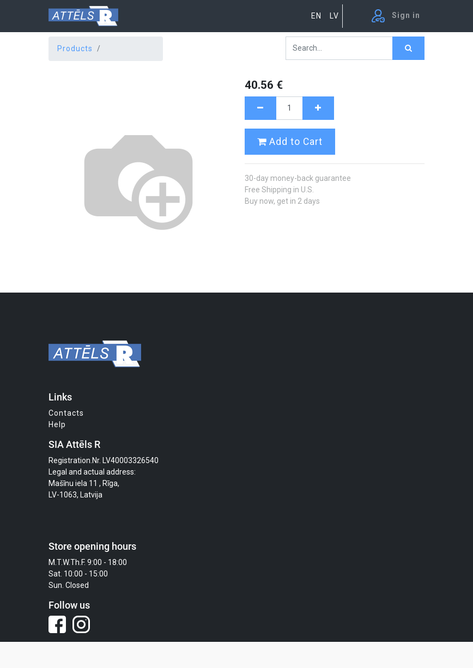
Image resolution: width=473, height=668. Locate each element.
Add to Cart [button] (290, 141)
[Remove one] (260, 108)
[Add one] (318, 108)
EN (316, 15)
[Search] (408, 48)
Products (75, 48)
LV (334, 15)
